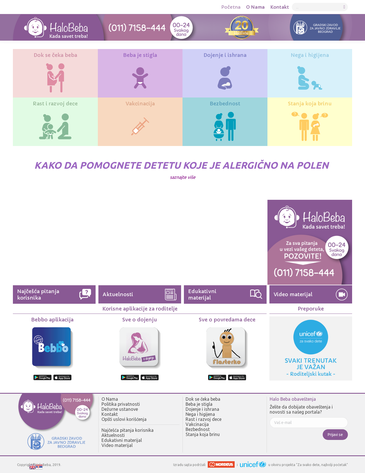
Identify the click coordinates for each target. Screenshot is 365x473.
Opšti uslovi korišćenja (124, 419)
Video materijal (117, 445)
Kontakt (109, 414)
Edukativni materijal (121, 440)
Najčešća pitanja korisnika (127, 430)
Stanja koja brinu (203, 434)
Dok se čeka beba (203, 399)
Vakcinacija (197, 424)
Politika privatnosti (120, 404)
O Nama (109, 399)
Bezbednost (198, 429)
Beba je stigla (199, 404)
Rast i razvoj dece (203, 419)
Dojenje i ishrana (202, 409)
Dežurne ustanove (119, 409)
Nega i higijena (200, 414)
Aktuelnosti (113, 435)
